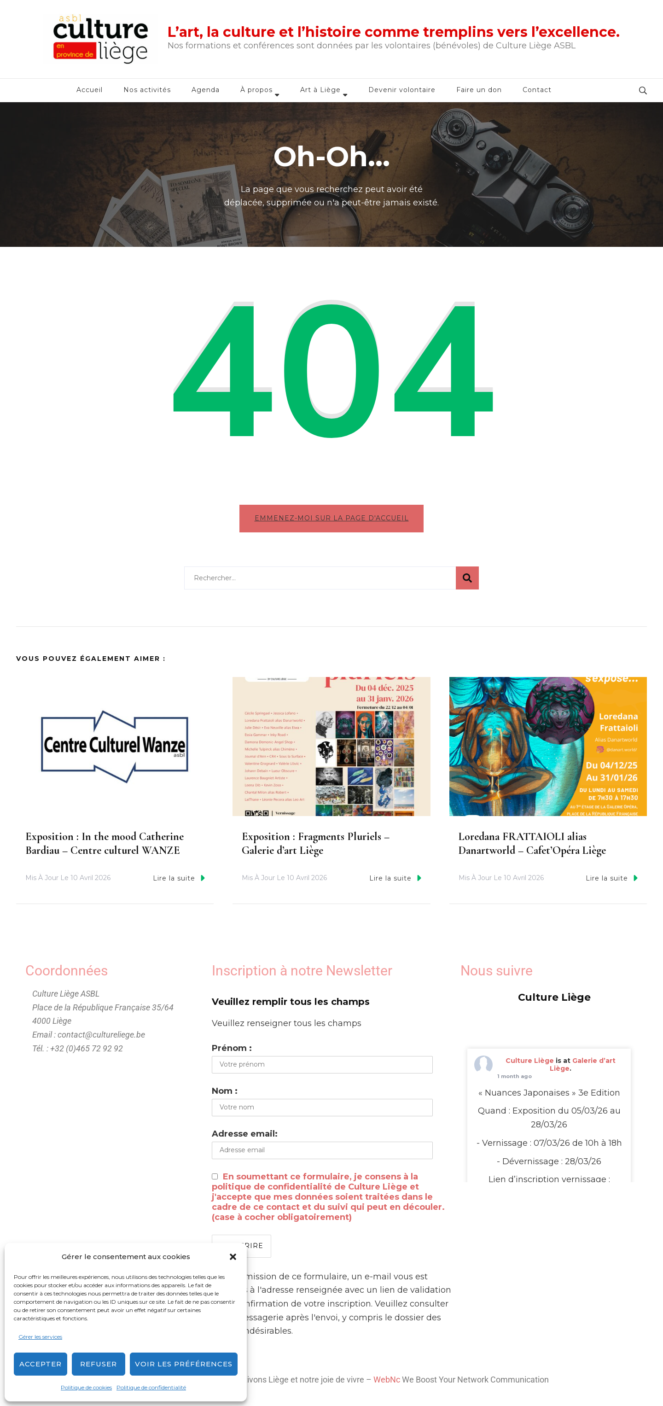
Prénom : (232, 1050)
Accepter (40, 1363)
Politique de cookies (86, 1387)
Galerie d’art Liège (583, 1067)
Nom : (225, 1093)
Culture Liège (530, 1063)
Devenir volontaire (402, 90)
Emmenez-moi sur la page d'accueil (332, 518)
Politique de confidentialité (151, 1387)
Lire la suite (179, 880)
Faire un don (479, 90)
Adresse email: (245, 1136)
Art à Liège (320, 90)
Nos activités (147, 90)
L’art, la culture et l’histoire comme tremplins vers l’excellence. (394, 32)
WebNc (386, 1382)
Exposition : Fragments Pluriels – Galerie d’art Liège (316, 845)
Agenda (206, 90)
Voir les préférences (184, 1363)
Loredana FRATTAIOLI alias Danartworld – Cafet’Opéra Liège (532, 845)
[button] (233, 1256)
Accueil (89, 90)
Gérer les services (40, 1336)
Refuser (98, 1363)
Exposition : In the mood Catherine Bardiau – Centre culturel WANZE (104, 845)
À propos (256, 90)
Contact (537, 90)
